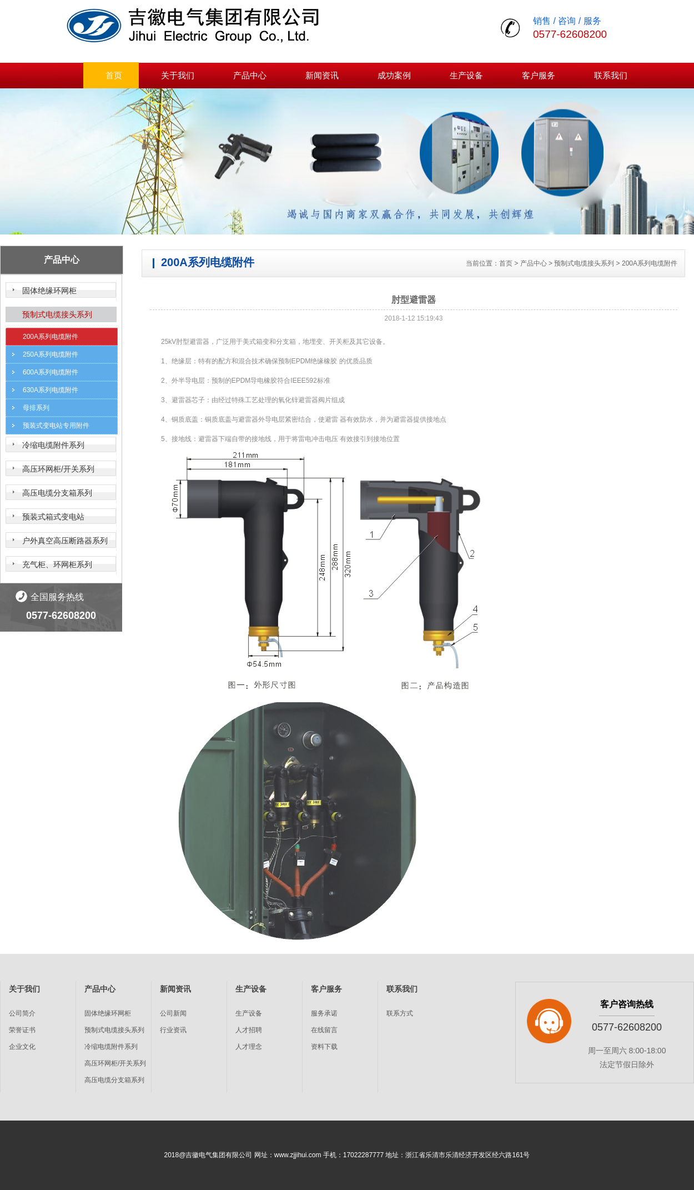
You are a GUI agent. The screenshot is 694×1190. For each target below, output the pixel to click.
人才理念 (248, 1047)
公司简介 (22, 1013)
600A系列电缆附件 (50, 372)
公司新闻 (173, 1013)
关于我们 (177, 75)
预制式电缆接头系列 (57, 314)
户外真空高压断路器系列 (65, 540)
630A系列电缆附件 (50, 390)
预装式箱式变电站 (53, 516)
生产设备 (466, 75)
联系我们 (610, 75)
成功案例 (394, 75)
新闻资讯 (322, 75)
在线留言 (324, 1030)
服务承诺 (324, 1013)
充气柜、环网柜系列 (57, 564)
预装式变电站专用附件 (56, 425)
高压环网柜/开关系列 (58, 468)
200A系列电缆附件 (50, 337)
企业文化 (22, 1047)
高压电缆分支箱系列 (57, 492)
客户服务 (538, 75)
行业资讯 (173, 1030)
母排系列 (36, 408)
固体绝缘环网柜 (49, 290)
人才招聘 (248, 1030)
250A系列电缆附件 (50, 354)
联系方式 (399, 1013)
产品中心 (249, 75)
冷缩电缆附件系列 (53, 445)
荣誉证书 (22, 1030)
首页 (113, 75)
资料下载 (324, 1047)
